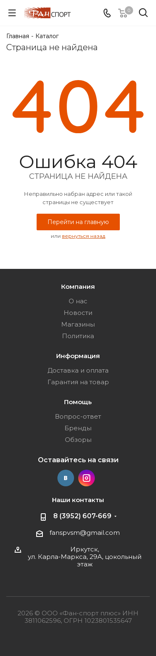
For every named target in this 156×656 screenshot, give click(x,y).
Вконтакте (65, 478)
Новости (78, 313)
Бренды (78, 428)
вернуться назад (83, 236)
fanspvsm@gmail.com (85, 533)
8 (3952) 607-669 (82, 516)
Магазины (78, 324)
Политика (78, 336)
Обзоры (78, 440)
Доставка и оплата (78, 370)
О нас (78, 301)
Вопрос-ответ (78, 416)
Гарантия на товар (78, 382)
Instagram (86, 478)
